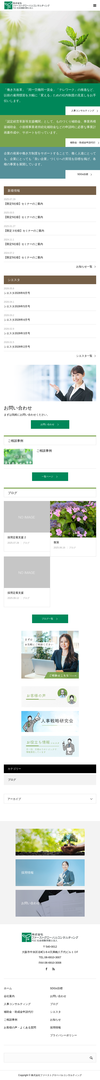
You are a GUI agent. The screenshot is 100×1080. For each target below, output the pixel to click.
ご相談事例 (10, 1019)
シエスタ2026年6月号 (17, 292)
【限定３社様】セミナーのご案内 (24, 230)
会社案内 (9, 996)
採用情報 (55, 1027)
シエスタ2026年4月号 (17, 319)
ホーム (8, 988)
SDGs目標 (56, 988)
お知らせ (55, 1019)
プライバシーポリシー (63, 1035)
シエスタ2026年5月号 (17, 306)
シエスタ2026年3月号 (17, 333)
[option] (50, 47)
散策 (56, 542)
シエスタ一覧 (84, 355)
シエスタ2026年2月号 (17, 346)
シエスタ (55, 1011)
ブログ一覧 (47, 618)
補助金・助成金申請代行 (18, 1011)
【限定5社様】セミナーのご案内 (23, 203)
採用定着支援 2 (16, 537)
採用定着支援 (15, 592)
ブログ (26, 543)
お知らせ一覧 (84, 266)
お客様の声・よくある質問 (20, 1027)
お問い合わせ (47, 424)
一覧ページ (47, 476)
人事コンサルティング (17, 1003)
